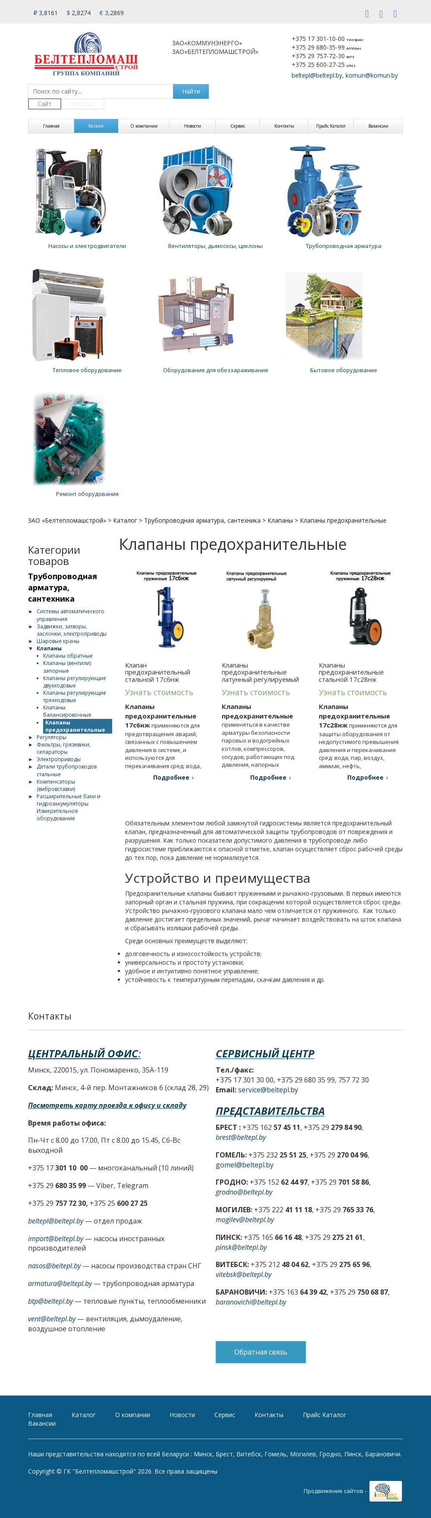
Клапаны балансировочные (67, 711)
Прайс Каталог (331, 126)
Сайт (45, 104)
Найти (191, 91)
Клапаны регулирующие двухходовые (74, 681)
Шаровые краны (58, 641)
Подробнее (171, 777)
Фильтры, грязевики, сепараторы (64, 748)
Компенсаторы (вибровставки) (56, 785)
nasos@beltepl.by (54, 1265)
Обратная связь (260, 1352)
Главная (51, 126)
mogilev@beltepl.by (245, 1219)
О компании (143, 126)
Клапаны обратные (68, 655)
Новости (192, 126)
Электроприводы (59, 759)
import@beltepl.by (55, 1238)
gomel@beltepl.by (245, 1165)
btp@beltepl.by (50, 1301)
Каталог (83, 104)
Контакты (284, 126)
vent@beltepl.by (52, 1319)
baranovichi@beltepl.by (251, 1302)
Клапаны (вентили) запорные (67, 666)
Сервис (237, 126)
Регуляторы (51, 737)
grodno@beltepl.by (244, 1192)
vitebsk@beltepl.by (243, 1274)
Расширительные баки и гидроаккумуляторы (69, 800)
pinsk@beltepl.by (241, 1247)
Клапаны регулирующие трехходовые (74, 696)
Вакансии (378, 126)
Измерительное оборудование (57, 814)
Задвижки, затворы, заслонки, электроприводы (72, 630)
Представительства (270, 1111)
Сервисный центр (265, 1053)
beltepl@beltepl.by (55, 1221)
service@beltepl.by (268, 1090)
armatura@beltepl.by (60, 1283)
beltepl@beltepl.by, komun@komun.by (345, 75)
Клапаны (280, 520)
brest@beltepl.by (241, 1137)
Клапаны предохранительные (75, 726)
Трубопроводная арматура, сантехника (202, 520)
